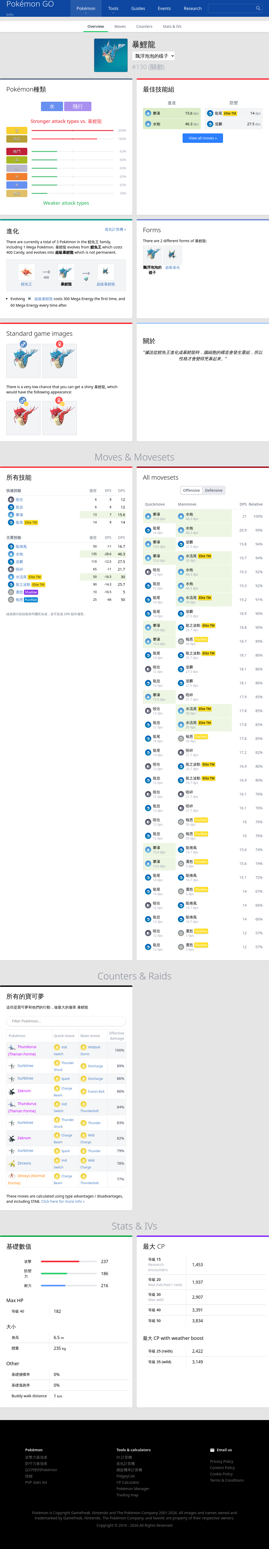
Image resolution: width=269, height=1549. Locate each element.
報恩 (27, 599)
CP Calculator (127, 1482)
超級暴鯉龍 (39, 298)
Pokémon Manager (132, 1488)
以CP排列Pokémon (41, 1469)
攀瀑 (156, 113)
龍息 (19, 507)
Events (164, 8)
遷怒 (27, 591)
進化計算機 (125, 1463)
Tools (113, 11)
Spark (62, 1078)
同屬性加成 (39, 614)
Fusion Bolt (92, 1091)
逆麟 (218, 123)
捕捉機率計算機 (129, 1469)
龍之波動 (30, 584)
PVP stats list (36, 1482)
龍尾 (218, 113)
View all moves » (203, 138)
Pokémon (86, 11)
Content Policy (222, 1467)
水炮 (156, 123)
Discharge (91, 1066)
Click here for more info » (63, 1201)
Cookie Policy (221, 1473)
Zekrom (19, 1090)
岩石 (16, 138)
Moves (120, 26)
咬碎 (19, 569)
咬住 (19, 499)
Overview (95, 26)
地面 (16, 193)
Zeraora (19, 1163)
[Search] (235, 8)
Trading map (127, 1494)
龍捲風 (21, 546)
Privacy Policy (221, 1461)
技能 (29, 1476)
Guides (138, 8)
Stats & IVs (172, 26)
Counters (144, 26)
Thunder (90, 1123)
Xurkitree (20, 1065)
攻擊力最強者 (36, 1457)
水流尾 (29, 576)
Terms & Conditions (227, 1480)
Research (193, 8)
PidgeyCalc (125, 1476)
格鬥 (16, 151)
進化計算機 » (115, 229)
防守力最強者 (36, 1463)
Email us (224, 1449)
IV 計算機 (124, 1457)
